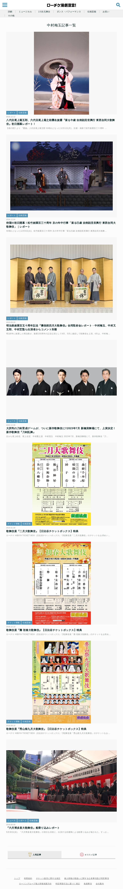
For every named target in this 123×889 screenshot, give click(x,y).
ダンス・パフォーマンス (69, 12)
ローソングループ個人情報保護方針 (35, 874)
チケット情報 (14, 516)
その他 (11, 16)
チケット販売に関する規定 (48, 869)
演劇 (10, 12)
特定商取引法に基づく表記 (68, 874)
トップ (17, 869)
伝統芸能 (91, 12)
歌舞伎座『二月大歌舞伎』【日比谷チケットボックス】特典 (43, 523)
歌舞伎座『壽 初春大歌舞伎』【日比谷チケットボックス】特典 (45, 621)
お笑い (106, 12)
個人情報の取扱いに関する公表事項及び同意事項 (86, 869)
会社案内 (100, 874)
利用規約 (28, 869)
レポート (12, 111)
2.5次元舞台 (44, 12)
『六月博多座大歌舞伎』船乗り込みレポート (34, 816)
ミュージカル (25, 12)
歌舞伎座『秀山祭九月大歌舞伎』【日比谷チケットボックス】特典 (47, 718)
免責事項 (88, 874)
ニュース (12, 415)
